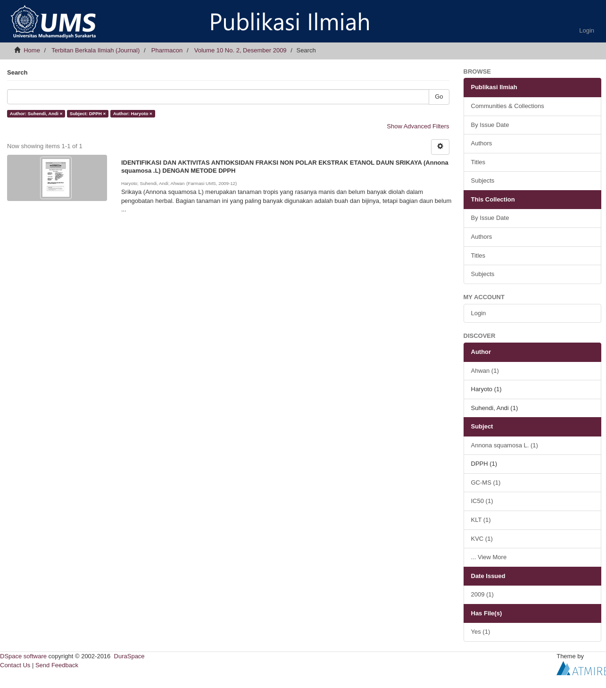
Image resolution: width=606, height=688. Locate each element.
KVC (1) (482, 538)
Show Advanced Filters (418, 126)
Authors (481, 143)
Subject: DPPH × (88, 113)
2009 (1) (482, 594)
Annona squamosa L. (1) (504, 445)
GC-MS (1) (486, 482)
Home (32, 50)
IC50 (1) (482, 500)
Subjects (483, 180)
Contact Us (15, 665)
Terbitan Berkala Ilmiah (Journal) (95, 50)
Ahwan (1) (485, 370)
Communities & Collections (507, 105)
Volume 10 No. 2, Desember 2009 (240, 50)
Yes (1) (480, 631)
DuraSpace (129, 656)
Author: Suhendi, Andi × (36, 113)
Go (439, 96)
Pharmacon (167, 50)
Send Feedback (56, 665)
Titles (478, 162)
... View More (489, 557)
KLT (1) (481, 519)
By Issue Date (490, 124)
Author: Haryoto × (132, 113)
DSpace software (23, 656)
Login (478, 313)
